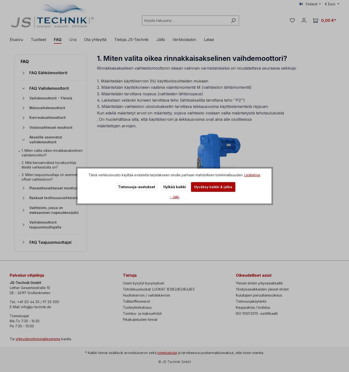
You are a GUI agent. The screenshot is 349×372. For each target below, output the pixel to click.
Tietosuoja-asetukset (136, 187)
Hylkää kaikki (174, 187)
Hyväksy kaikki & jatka (213, 187)
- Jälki (174, 197)
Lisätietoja (252, 175)
